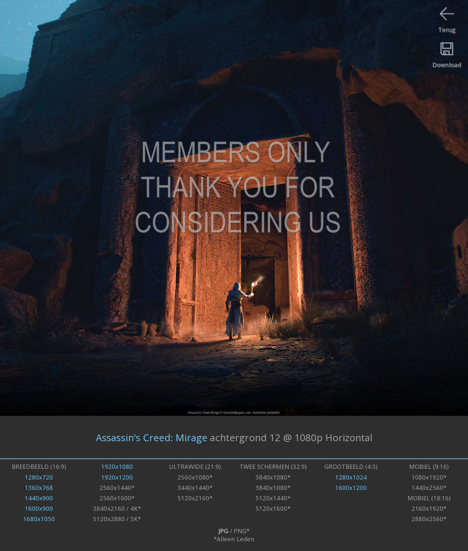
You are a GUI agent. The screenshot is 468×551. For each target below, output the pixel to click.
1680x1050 (39, 519)
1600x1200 (351, 487)
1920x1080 (117, 466)
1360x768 (39, 487)
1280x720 (39, 477)
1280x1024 (351, 477)
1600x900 (39, 508)
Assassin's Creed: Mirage (151, 437)
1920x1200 (117, 477)
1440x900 (39, 498)
